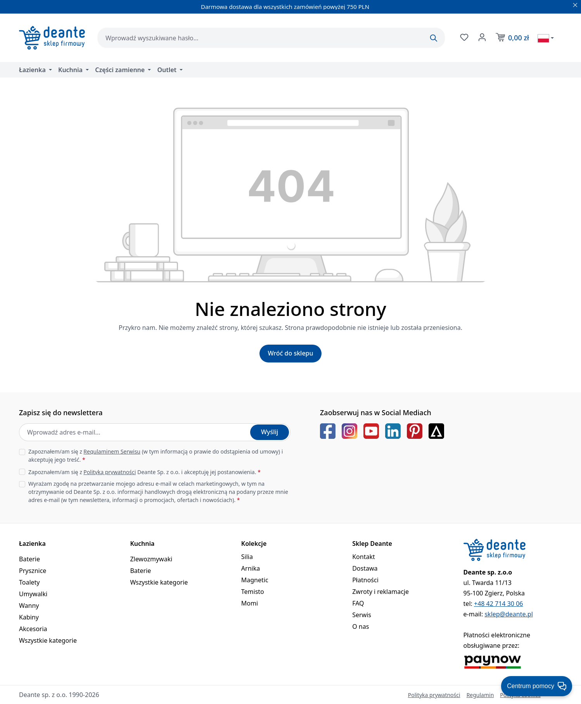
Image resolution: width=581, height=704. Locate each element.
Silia (247, 556)
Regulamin (480, 695)
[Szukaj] (434, 38)
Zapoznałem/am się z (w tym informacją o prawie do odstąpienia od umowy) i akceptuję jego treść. (155, 455)
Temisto (252, 591)
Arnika (250, 568)
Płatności (365, 580)
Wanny (29, 605)
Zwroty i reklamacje (380, 591)
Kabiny (29, 617)
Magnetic (254, 580)
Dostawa (364, 568)
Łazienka (32, 543)
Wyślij (269, 432)
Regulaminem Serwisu (111, 451)
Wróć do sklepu (290, 353)
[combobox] (271, 38)
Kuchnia (142, 543)
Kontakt (363, 556)
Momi (249, 603)
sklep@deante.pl (508, 614)
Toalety (29, 582)
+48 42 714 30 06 (498, 603)
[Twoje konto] (481, 37)
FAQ (358, 603)
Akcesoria (33, 629)
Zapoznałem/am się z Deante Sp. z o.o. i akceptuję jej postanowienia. (144, 472)
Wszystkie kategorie (48, 640)
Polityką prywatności (109, 472)
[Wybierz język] (545, 38)
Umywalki (33, 594)
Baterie (29, 559)
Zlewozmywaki (151, 559)
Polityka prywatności (434, 695)
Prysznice (32, 570)
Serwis (361, 615)
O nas (360, 626)
